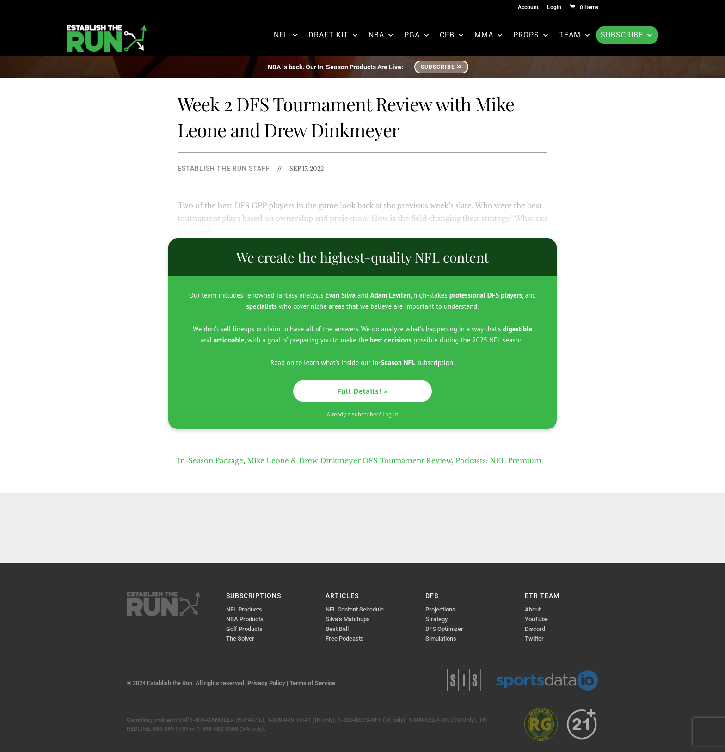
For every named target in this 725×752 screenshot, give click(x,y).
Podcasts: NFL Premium (498, 460)
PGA (417, 35)
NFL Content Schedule (355, 609)
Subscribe (627, 35)
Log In (390, 414)
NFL (286, 35)
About (533, 609)
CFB (452, 35)
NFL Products (244, 609)
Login (554, 8)
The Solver (240, 638)
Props (531, 35)
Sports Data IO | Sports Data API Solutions (547, 680)
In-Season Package (210, 460)
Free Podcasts (345, 638)
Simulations (440, 638)
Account (528, 8)
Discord (535, 628)
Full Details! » (362, 391)
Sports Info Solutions (464, 680)
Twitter (534, 638)
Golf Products (244, 628)
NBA (382, 35)
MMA (489, 35)
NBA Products (245, 619)
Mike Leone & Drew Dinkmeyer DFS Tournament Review (349, 460)
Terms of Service (312, 682)
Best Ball (337, 628)
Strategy (436, 619)
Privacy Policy (266, 682)
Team (575, 35)
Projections (440, 609)
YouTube (536, 619)
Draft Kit (333, 35)
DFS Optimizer (444, 628)
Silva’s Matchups (348, 619)
